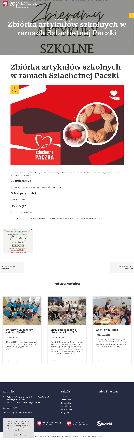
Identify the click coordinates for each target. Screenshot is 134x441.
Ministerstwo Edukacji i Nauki (80, 423)
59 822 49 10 (12, 408)
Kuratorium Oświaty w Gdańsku (52, 423)
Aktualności (72, 19)
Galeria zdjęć (66, 409)
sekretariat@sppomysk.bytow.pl (17, 412)
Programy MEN (67, 413)
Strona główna (60, 19)
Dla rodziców (66, 406)
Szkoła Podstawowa (23, 4)
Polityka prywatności (95, 437)
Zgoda (23, 435)
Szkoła (64, 397)
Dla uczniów (66, 403)
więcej (14, 435)
